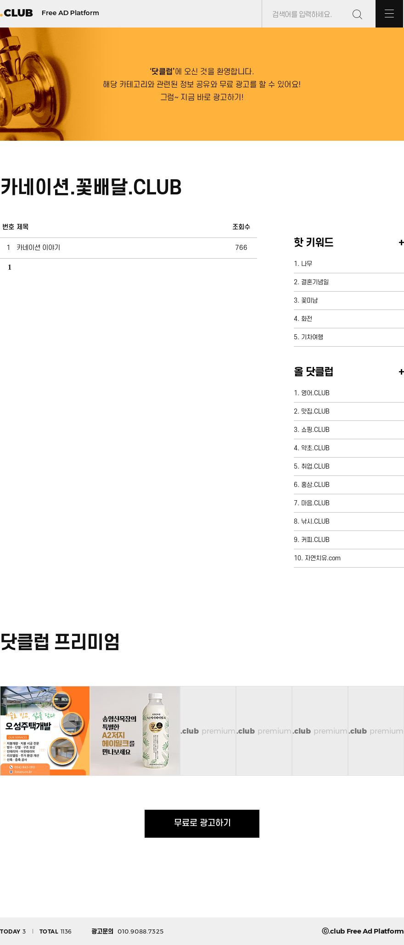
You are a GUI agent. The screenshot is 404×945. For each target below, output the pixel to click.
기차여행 (312, 337)
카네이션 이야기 (38, 248)
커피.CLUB (315, 539)
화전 (306, 318)
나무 (306, 263)
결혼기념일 (315, 282)
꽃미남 (309, 300)
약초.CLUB (315, 448)
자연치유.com (323, 558)
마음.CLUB (315, 503)
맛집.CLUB (315, 411)
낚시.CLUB (315, 521)
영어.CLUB (315, 393)
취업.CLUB (315, 466)
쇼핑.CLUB (315, 429)
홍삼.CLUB (315, 484)
